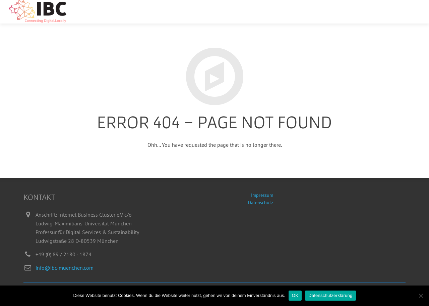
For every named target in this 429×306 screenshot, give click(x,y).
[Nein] (420, 295)
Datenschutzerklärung (330, 295)
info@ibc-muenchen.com (65, 267)
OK (295, 295)
